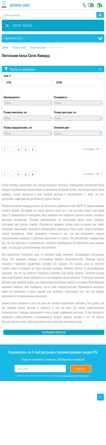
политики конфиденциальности (66, 375)
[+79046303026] (84, 5)
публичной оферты (83, 375)
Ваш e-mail (23, 369)
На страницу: (88, 149)
